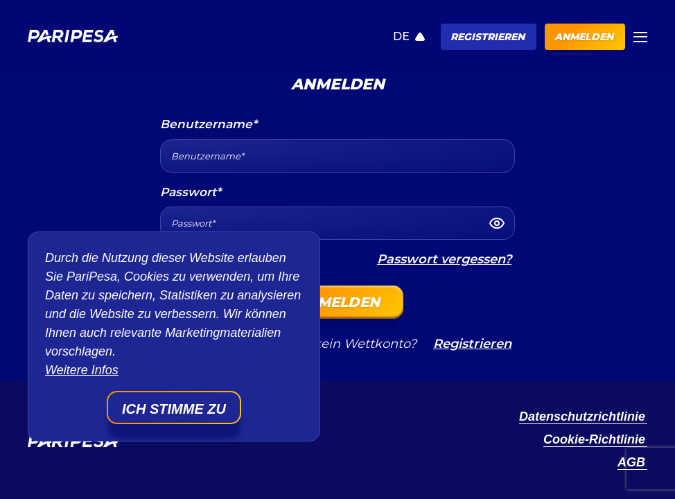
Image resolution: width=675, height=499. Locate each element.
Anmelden (583, 36)
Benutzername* (208, 124)
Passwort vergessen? (444, 259)
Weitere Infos (82, 370)
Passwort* (190, 192)
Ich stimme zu (174, 409)
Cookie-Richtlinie (594, 439)
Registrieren (487, 36)
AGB (631, 462)
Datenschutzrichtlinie (582, 416)
